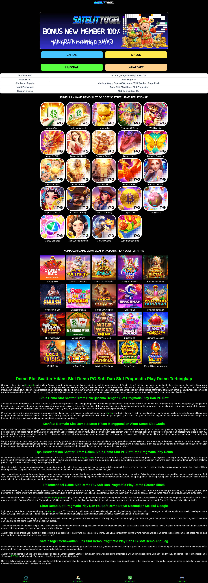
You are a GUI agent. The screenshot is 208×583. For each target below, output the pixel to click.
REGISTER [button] (78, 579)
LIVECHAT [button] (181, 579)
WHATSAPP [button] (130, 579)
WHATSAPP (136, 67)
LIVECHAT (71, 67)
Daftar (71, 54)
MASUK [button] (26, 579)
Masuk (136, 54)
